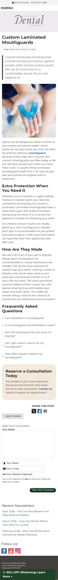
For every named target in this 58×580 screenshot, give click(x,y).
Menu (7, 8)
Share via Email (45, 411)
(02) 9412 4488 (39, 2)
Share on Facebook (39, 411)
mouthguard (37, 153)
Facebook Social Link (4, 551)
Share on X (34, 411)
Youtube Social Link (11, 551)
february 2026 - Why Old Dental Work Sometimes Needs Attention (26, 533)
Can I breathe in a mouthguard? (24, 318)
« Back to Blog (13, 416)
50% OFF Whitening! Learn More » (24, 574)
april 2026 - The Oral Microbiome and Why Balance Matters (25, 513)
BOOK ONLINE (20, 3)
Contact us (45, 389)
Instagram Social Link (18, 551)
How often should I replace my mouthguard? (24, 356)
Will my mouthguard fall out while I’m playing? (28, 334)
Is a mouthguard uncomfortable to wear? (30, 325)
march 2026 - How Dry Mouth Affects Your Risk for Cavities (25, 523)
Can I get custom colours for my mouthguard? (24, 345)
